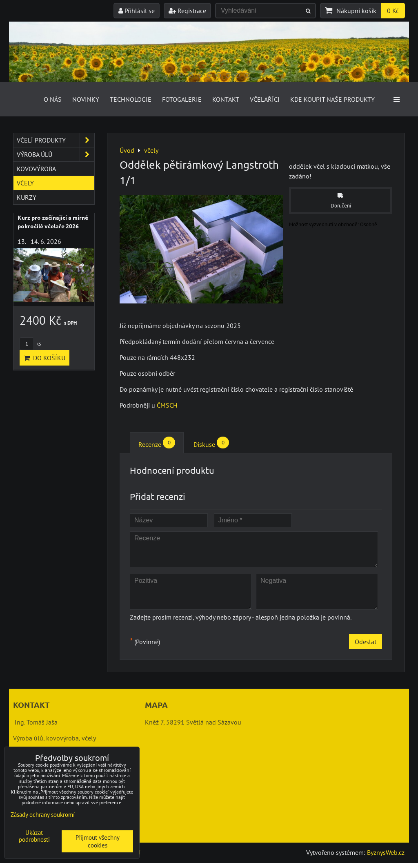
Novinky (85, 99)
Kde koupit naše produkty (332, 99)
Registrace (187, 11)
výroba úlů (55, 154)
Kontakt (225, 99)
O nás (53, 99)
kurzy (26, 197)
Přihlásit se (136, 11)
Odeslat (365, 642)
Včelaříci (265, 99)
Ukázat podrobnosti (34, 836)
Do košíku (44, 358)
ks (30, 343)
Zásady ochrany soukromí (43, 814)
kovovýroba (36, 169)
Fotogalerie (182, 99)
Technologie (130, 99)
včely (25, 183)
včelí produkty (55, 140)
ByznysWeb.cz (386, 852)
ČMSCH (167, 405)
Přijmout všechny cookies (98, 841)
